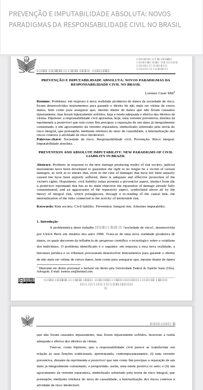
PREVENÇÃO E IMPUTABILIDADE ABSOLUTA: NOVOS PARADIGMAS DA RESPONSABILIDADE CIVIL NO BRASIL (95, 19)
